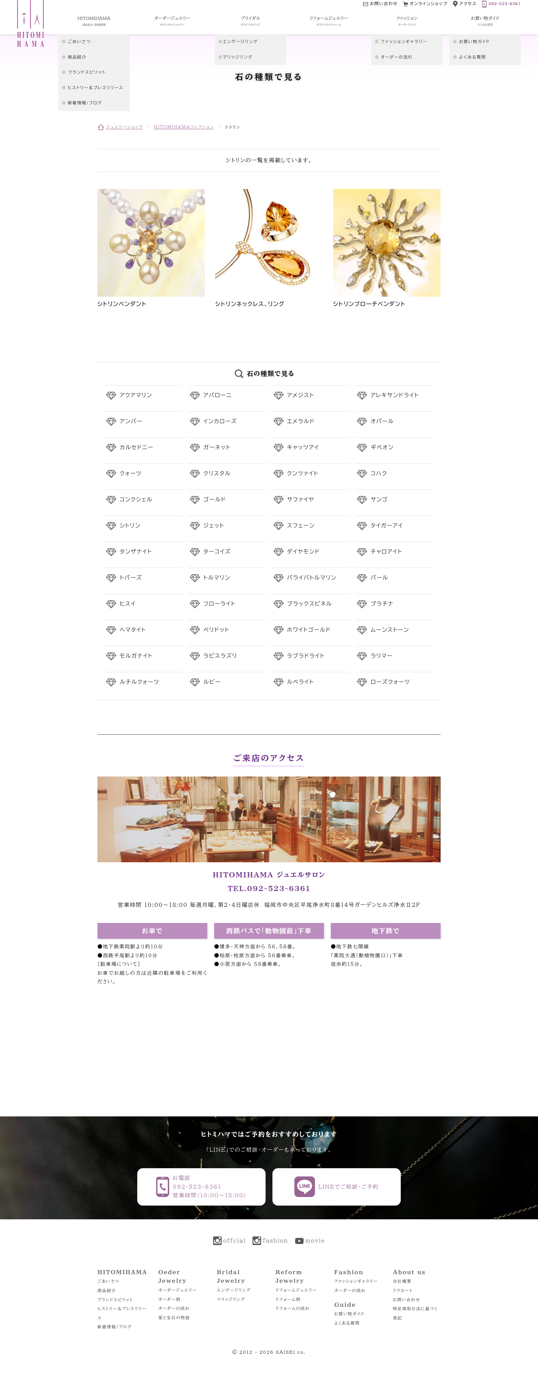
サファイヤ (300, 499)
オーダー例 (169, 1299)
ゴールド (214, 499)
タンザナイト (136, 552)
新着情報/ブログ (114, 1327)
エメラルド (301, 421)
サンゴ (379, 499)
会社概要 (402, 1281)
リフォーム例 (288, 1299)
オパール (382, 421)
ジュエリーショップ (124, 127)
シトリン (130, 526)
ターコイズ (217, 552)
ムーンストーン (390, 630)
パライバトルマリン (312, 578)
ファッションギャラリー (356, 1281)
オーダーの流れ (174, 1308)
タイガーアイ (387, 526)
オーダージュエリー (177, 1290)
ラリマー (382, 656)
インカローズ (220, 421)
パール (379, 578)
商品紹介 (106, 1290)
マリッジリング (231, 1299)
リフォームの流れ (292, 1308)
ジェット (213, 526)
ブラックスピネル (309, 604)
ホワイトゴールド (309, 630)
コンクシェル (136, 499)
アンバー (131, 421)
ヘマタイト (133, 630)
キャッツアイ (303, 447)
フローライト (219, 604)
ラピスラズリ (220, 656)
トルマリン (217, 578)
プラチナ (382, 604)
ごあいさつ (108, 1281)
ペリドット (216, 630)
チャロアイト (386, 552)
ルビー (212, 682)
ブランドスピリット (115, 1300)
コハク (379, 473)
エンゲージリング (234, 1290)
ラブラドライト (306, 656)
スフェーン (301, 526)
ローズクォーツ (390, 682)
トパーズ (131, 578)
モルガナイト (136, 656)
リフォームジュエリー (296, 1290)
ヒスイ (128, 604)
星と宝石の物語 (174, 1317)
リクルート (403, 1290)
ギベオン (382, 447)
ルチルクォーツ (139, 682)
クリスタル (217, 473)
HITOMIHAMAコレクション (184, 127)
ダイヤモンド (303, 552)
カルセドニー (137, 447)
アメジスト (300, 395)
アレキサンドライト (395, 395)
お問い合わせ (406, 1300)
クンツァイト (303, 473)
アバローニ (217, 395)
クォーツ (131, 473)
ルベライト (300, 682)
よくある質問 (347, 1323)
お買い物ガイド (349, 1314)
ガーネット (217, 447)
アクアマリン (136, 395)
